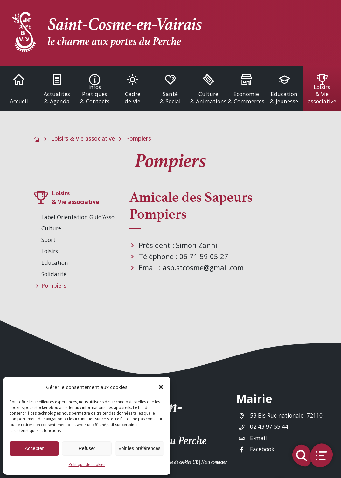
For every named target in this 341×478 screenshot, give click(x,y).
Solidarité (53, 274)
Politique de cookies (87, 464)
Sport (48, 239)
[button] (161, 387)
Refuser (87, 448)
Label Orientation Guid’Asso (78, 217)
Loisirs (49, 251)
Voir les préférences (139, 448)
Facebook (262, 449)
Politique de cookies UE (178, 462)
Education (54, 262)
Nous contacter (214, 462)
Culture (51, 228)
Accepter (34, 448)
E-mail (258, 438)
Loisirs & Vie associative (83, 138)
